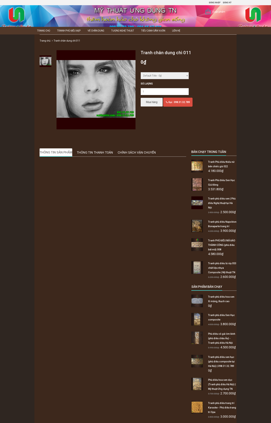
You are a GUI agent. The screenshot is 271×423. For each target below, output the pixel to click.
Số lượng (147, 83)
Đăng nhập (214, 2)
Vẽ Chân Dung (96, 30)
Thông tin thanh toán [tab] (95, 152)
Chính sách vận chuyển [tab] (137, 152)
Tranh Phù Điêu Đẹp (69, 30)
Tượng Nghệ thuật (122, 30)
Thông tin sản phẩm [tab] (56, 152)
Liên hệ (176, 30)
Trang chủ (43, 30)
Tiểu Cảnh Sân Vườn (153, 30)
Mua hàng (151, 102)
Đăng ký (227, 2)
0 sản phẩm (218, 11)
